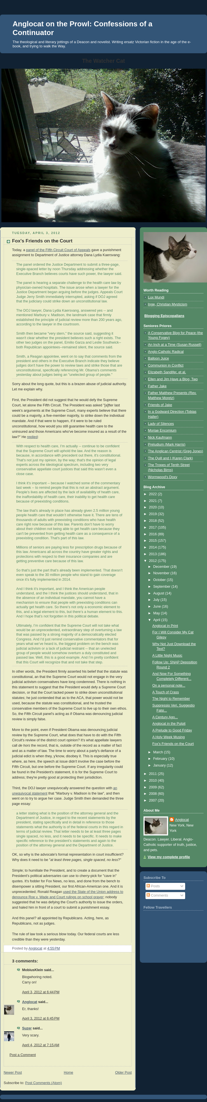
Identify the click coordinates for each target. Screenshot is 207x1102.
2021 (153, 501)
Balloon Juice (158, 358)
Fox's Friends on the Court (173, 744)
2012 (153, 561)
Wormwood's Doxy (162, 477)
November (162, 573)
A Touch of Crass (165, 692)
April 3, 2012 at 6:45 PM (41, 1018)
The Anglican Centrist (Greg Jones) (175, 451)
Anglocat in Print (165, 626)
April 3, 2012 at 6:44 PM (41, 992)
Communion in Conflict (166, 365)
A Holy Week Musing (168, 737)
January (160, 765)
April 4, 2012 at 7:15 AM (40, 1045)
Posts (153, 886)
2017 (153, 527)
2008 (153, 794)
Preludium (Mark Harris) (166, 444)
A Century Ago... (165, 717)
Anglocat (29, 1002)
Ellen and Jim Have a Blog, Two (173, 379)
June (157, 606)
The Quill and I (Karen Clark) (170, 458)
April (157, 620)
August (159, 593)
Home (68, 1073)
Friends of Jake (160, 405)
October (160, 580)
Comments (157, 895)
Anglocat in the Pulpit (168, 724)
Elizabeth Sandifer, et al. (167, 372)
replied (32, 437)
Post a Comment (23, 1055)
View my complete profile (169, 857)
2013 (153, 554)
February (160, 759)
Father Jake (157, 386)
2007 (153, 800)
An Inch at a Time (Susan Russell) (174, 345)
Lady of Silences (161, 424)
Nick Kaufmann (160, 437)
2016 (153, 534)
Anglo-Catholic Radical (166, 352)
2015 (153, 541)
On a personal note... (168, 685)
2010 (153, 780)
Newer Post (13, 1073)
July (157, 600)
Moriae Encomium (162, 430)
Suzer (27, 1028)
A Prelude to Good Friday (172, 730)
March (158, 752)
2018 (153, 521)
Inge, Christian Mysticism (167, 304)
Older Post (123, 1073)
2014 (153, 547)
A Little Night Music (167, 656)
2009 (153, 787)
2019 (153, 514)
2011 (153, 774)
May (157, 613)
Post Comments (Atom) (43, 1083)
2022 (153, 494)
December (162, 567)
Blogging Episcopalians (164, 316)
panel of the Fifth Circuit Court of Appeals (58, 250)
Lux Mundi (156, 297)
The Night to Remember (171, 699)
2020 (153, 507)
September (162, 587)
